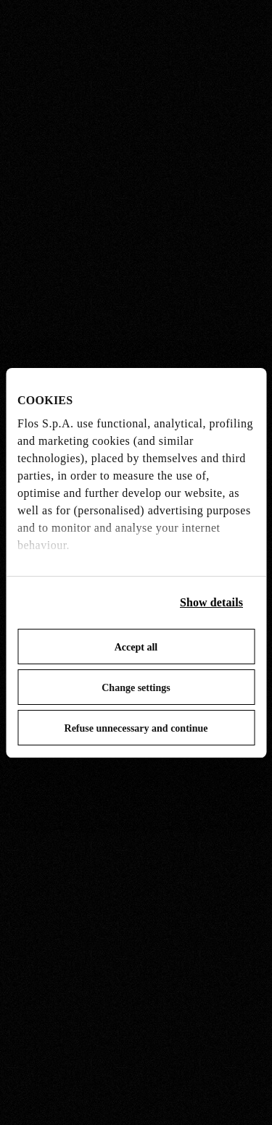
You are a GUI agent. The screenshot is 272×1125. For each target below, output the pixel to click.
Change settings (136, 687)
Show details (211, 602)
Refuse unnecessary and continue (136, 728)
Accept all (136, 647)
